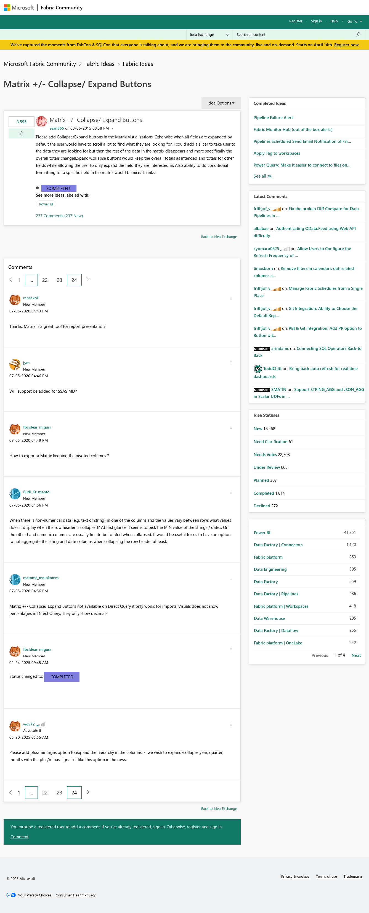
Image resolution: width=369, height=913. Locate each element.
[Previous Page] (8, 280)
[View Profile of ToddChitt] (272, 368)
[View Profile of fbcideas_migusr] (37, 427)
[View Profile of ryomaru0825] (266, 248)
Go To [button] (352, 21)
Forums (95, 7)
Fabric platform (268, 557)
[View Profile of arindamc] (280, 348)
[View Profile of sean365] (57, 128)
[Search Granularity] (209, 34)
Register (295, 20)
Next (356, 655)
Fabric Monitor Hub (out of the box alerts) (293, 129)
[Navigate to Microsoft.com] (19, 7)
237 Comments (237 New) (59, 215)
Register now (346, 44)
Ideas (142, 7)
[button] (21, 133)
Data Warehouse (269, 618)
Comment (19, 836)
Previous (320, 655)
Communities (166, 7)
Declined (262, 505)
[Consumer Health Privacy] (75, 895)
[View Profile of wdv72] (29, 724)
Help (334, 20)
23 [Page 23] (59, 280)
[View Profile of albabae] (261, 228)
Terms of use (326, 876)
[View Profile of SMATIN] (278, 389)
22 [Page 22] (45, 280)
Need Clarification (271, 441)
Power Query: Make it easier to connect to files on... (302, 165)
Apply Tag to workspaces (277, 153)
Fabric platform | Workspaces (281, 606)
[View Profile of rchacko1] (30, 297)
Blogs (191, 7)
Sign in (316, 20)
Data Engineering (270, 569)
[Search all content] (298, 34)
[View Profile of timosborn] (263, 268)
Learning (212, 7)
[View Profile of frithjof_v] (262, 208)
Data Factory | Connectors (278, 544)
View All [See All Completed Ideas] (263, 176)
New (258, 428)
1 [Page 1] (19, 280)
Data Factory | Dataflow (276, 630)
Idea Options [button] (219, 103)
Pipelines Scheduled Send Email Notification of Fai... (302, 141)
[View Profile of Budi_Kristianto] (36, 491)
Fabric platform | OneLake (278, 643)
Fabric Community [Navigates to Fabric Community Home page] (62, 7)
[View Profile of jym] (26, 362)
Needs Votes (266, 454)
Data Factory (266, 581)
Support (235, 7)
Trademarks (353, 876)
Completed (58, 188)
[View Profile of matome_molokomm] (41, 577)
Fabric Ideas (99, 63)
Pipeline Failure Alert (273, 117)
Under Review (267, 467)
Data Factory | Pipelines (276, 593)
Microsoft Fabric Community (40, 63)
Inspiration (119, 7)
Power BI (46, 204)
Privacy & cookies (295, 876)
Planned (262, 480)
